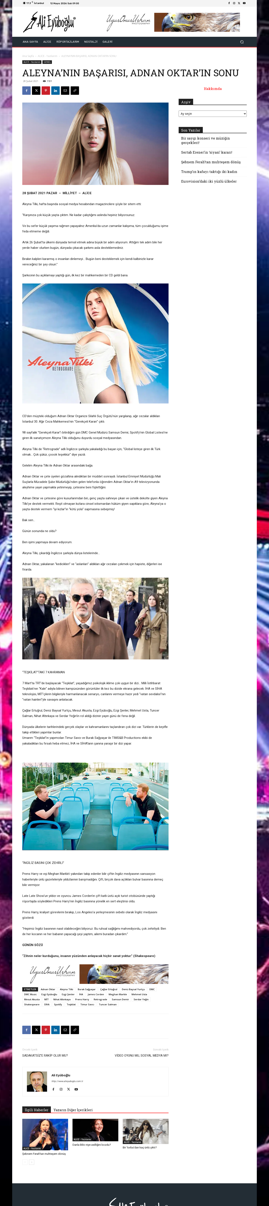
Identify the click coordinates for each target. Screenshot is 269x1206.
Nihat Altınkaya (62, 999)
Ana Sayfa (28, 56)
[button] (242, 42)
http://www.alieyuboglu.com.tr (67, 1081)
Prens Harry (82, 999)
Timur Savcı (87, 1004)
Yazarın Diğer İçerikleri (73, 1110)
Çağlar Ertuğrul (108, 989)
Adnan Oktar (48, 989)
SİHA (46, 1004)
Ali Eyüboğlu (60, 1075)
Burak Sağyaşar (87, 989)
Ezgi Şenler (68, 994)
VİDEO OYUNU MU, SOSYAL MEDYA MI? (142, 1055)
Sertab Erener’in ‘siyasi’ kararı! (206, 152)
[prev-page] (25, 1162)
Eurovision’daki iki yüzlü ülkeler (209, 181)
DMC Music (30, 994)
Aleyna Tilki (66, 989)
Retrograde (100, 999)
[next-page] (31, 1162)
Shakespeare (32, 1004)
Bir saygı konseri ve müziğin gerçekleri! (205, 140)
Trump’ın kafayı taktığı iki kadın (209, 171)
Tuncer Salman (108, 1004)
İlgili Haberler (36, 1110)
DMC (152, 989)
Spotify (58, 1004)
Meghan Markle (118, 994)
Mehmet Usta (139, 994)
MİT (46, 999)
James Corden (96, 994)
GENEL (47, 62)
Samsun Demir (120, 999)
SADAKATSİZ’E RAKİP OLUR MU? (45, 1055)
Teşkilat (71, 1004)
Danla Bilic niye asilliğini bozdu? (92, 1144)
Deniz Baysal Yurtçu (133, 989)
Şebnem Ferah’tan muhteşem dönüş (44, 1153)
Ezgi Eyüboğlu (49, 994)
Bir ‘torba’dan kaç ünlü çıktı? (140, 1147)
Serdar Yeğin (141, 999)
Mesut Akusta (32, 999)
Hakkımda (213, 88)
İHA (81, 994)
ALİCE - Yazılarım (47, 56)
